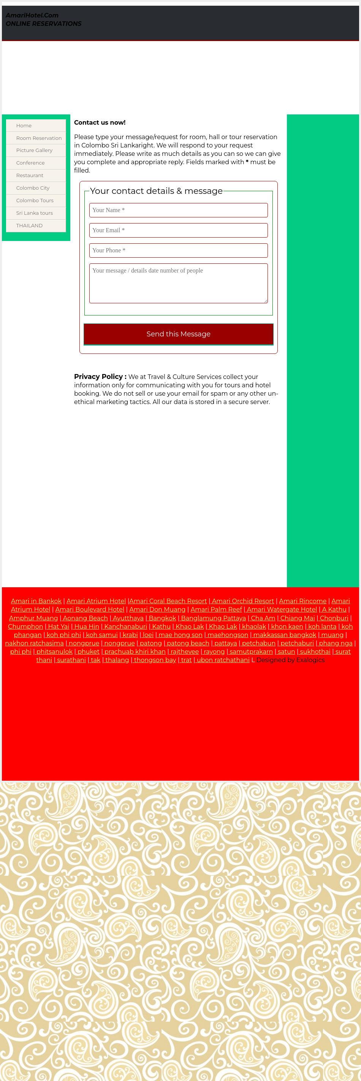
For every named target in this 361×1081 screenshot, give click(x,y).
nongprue (84, 643)
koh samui (102, 635)
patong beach (188, 643)
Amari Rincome (303, 601)
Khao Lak (190, 626)
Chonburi (334, 618)
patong (151, 643)
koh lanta (322, 626)
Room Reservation (39, 138)
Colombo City (32, 188)
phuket (89, 651)
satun (286, 651)
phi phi (21, 651)
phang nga (336, 643)
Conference (30, 163)
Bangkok (162, 618)
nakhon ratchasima (34, 643)
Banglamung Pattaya (213, 618)
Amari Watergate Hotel (281, 609)
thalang (117, 660)
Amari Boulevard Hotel (90, 609)
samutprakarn (251, 651)
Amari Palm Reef (216, 609)
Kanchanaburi (125, 626)
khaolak (254, 626)
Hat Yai (59, 626)
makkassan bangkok (285, 635)
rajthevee (185, 651)
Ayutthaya (128, 618)
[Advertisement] (208, 59)
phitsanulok (54, 651)
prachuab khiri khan (135, 651)
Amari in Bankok (36, 601)
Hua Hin (87, 626)
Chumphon (25, 626)
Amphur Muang (33, 618)
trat (186, 660)
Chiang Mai (297, 618)
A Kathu (334, 609)
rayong (214, 651)
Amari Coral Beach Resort (168, 601)
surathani (71, 660)
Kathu (161, 626)
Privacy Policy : (100, 376)
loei (148, 635)
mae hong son (180, 635)
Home (24, 125)
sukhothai (315, 651)
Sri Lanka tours (34, 213)
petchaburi (297, 643)
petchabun (259, 643)
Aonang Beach (85, 618)
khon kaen (287, 626)
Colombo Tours (35, 200)
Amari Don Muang (157, 609)
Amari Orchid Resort (242, 601)
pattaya (225, 643)
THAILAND (29, 225)
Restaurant (29, 175)
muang (332, 635)
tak (95, 660)
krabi (130, 635)
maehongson (227, 635)
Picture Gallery (34, 150)
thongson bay (155, 660)
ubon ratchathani (223, 660)
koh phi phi (64, 635)
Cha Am (263, 618)
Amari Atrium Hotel (96, 601)
